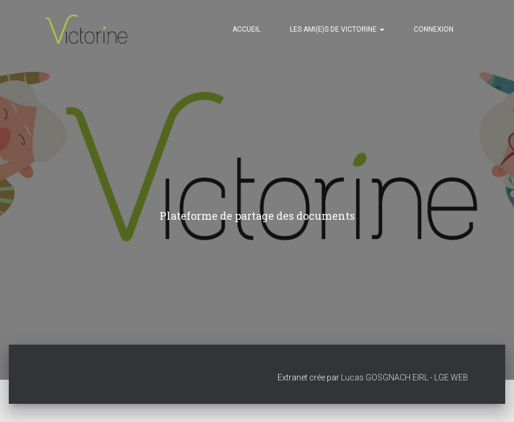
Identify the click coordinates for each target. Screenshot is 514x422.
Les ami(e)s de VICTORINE (337, 29)
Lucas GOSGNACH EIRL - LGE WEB (404, 377)
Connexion (434, 29)
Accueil (246, 29)
